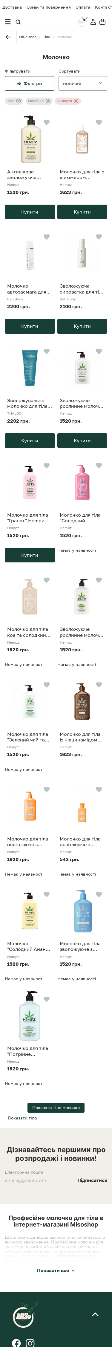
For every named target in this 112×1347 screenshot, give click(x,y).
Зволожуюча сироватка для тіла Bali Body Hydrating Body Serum (82, 288)
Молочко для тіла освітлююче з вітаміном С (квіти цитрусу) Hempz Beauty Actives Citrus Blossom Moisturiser (28, 841)
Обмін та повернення (49, 7)
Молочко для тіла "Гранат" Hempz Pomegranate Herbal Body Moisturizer (27, 517)
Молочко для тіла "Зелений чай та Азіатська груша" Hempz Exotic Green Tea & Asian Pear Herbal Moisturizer (27, 737)
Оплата (83, 7)
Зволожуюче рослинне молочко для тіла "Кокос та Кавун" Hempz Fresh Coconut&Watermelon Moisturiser (82, 403)
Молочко (39, 101)
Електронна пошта (24, 1172)
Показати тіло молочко (56, 1107)
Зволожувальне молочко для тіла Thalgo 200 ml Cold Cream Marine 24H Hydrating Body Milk (29, 403)
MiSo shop (27, 37)
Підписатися (92, 1180)
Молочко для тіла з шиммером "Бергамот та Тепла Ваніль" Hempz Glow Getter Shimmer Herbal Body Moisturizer (82, 174)
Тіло (14, 101)
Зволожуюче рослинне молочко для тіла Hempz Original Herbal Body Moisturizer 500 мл (82, 632)
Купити (29, 212)
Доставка (12, 7)
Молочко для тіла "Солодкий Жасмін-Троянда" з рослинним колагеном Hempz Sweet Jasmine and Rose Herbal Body (82, 517)
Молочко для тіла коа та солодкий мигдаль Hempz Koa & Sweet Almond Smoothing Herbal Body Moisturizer (29, 632)
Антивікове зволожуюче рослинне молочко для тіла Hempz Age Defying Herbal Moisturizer (29, 174)
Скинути (68, 101)
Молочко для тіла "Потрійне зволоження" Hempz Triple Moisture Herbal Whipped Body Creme (27, 1051)
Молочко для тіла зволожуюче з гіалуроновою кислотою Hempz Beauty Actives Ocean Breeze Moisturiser (80, 946)
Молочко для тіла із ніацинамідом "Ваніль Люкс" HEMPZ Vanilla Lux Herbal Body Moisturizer (81, 737)
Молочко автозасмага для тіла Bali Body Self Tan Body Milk (28, 288)
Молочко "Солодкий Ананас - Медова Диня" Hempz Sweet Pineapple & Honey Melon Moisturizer (29, 946)
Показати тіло (22, 1117)
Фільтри (29, 83)
